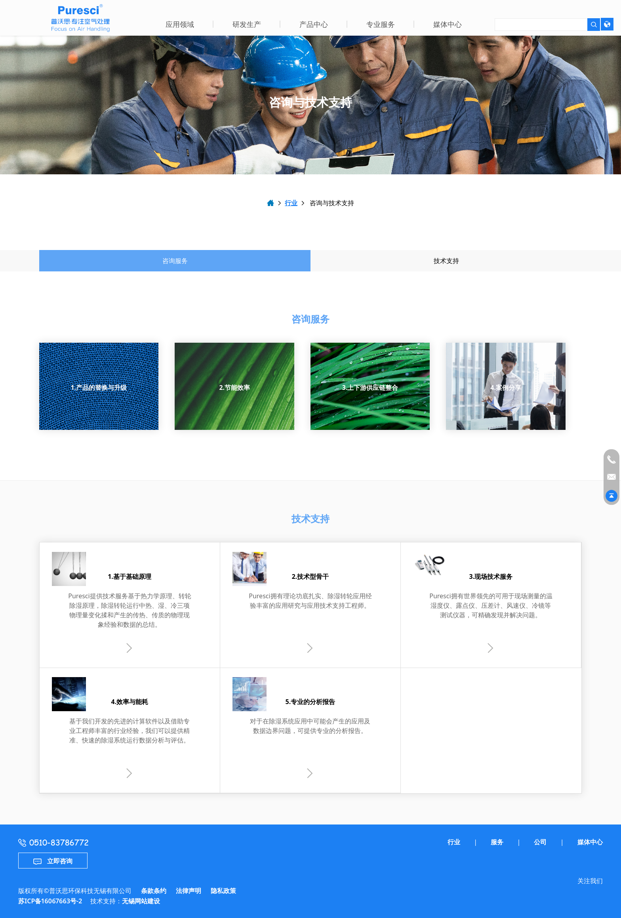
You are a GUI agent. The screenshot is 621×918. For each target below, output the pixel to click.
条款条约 (153, 890)
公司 (540, 842)
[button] (179, 26)
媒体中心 (590, 842)
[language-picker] (607, 24)
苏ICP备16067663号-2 (50, 901)
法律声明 (188, 890)
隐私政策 (223, 890)
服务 (497, 842)
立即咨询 (52, 861)
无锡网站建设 (141, 901)
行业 (291, 202)
